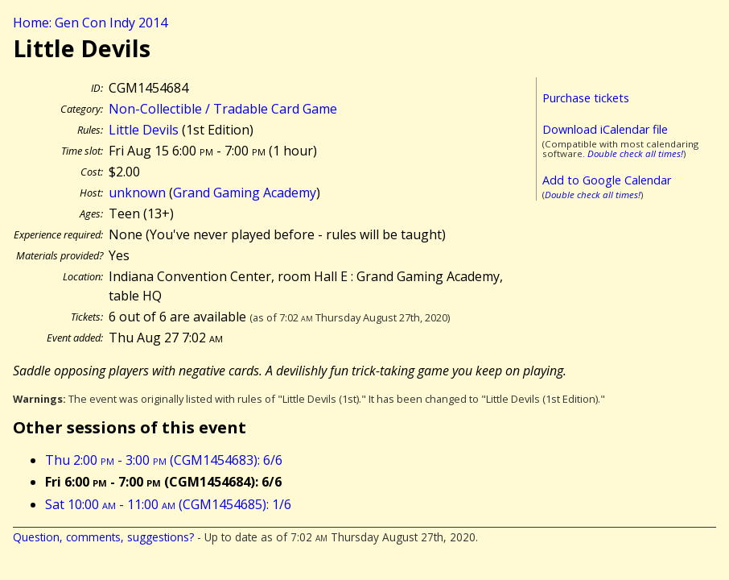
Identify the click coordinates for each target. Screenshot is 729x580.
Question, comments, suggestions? (103, 537)
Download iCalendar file (605, 129)
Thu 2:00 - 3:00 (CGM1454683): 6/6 (163, 460)
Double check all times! (635, 153)
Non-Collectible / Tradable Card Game (223, 109)
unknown (137, 192)
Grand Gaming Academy (244, 192)
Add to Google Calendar (606, 180)
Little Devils (144, 130)
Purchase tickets (585, 98)
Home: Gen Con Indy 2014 (90, 22)
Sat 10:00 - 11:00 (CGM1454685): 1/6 (168, 504)
